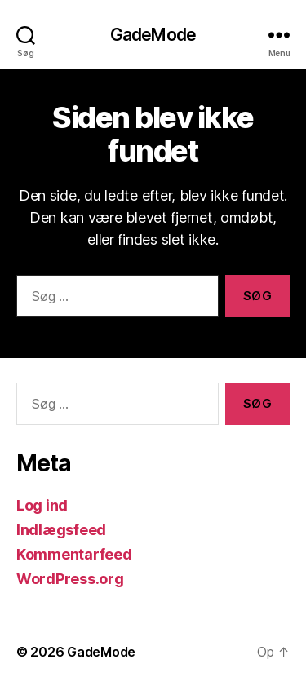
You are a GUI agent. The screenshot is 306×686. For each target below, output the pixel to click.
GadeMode (153, 34)
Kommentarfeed (74, 554)
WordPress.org (70, 578)
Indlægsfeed (61, 529)
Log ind (42, 505)
